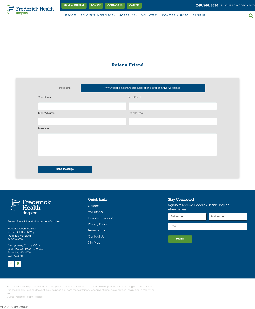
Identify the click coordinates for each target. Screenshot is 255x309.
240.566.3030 (207, 5)
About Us (199, 15)
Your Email (135, 97)
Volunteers (149, 15)
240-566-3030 (15, 239)
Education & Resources (98, 15)
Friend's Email (136, 113)
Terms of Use (97, 230)
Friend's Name (46, 113)
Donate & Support (175, 15)
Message (43, 128)
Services (70, 15)
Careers (134, 6)
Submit (180, 239)
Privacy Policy (98, 224)
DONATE (96, 6)
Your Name (44, 97)
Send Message (65, 169)
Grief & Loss (128, 15)
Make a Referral (74, 6)
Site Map (94, 242)
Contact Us (114, 6)
